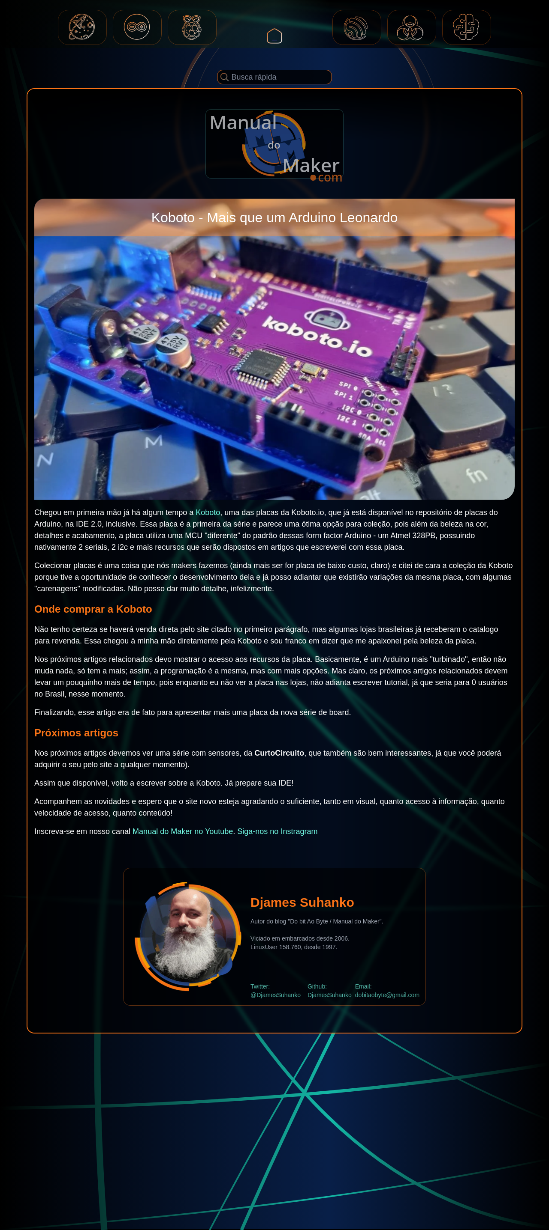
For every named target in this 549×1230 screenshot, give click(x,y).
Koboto (208, 512)
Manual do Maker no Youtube (183, 831)
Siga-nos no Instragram (277, 831)
